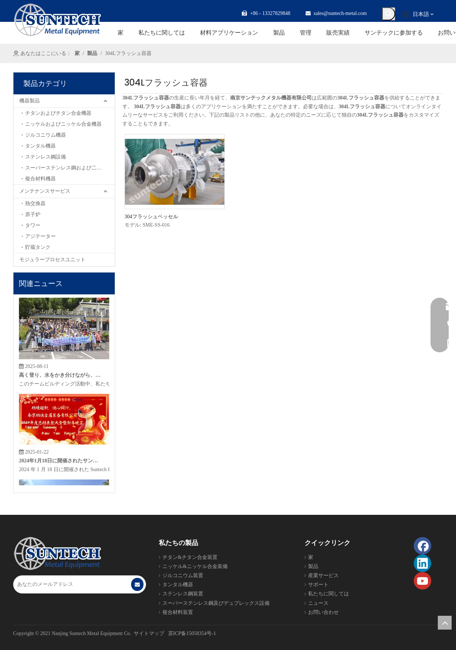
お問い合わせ (323, 612)
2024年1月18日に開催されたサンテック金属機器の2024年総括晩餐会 (60, 462)
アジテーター (40, 236)
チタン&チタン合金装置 (189, 557)
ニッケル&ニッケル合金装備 (195, 566)
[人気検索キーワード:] (388, 13)
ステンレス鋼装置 (182, 593)
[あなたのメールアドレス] (71, 584)
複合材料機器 (40, 178)
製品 (313, 566)
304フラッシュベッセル (151, 216)
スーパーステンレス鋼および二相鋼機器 (70, 168)
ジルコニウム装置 (182, 575)
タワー (32, 225)
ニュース (318, 603)
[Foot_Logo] (57, 553)
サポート (318, 584)
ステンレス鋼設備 (45, 157)
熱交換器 (35, 203)
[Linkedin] (422, 563)
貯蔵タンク (38, 247)
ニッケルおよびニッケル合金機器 (63, 124)
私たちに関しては (328, 593)
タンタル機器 (40, 146)
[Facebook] (422, 546)
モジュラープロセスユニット (52, 259)
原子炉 (32, 214)
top (445, 623)
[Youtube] (422, 581)
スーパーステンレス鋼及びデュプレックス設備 (216, 603)
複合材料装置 (177, 612)
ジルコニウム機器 (45, 135)
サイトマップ (149, 633)
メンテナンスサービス (44, 191)
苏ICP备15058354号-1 (192, 633)
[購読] (137, 584)
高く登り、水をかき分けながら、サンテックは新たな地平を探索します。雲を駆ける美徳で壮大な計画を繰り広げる (60, 376)
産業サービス (323, 575)
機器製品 (29, 100)
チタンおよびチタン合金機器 (58, 113)
